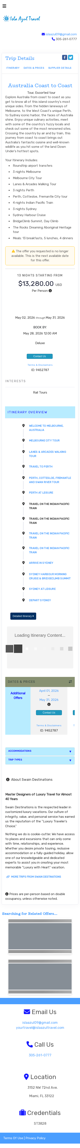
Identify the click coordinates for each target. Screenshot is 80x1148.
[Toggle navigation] (4, 7)
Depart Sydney (40, 600)
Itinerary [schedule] (13, 68)
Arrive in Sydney (41, 562)
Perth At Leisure (41, 492)
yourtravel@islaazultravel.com (40, 1028)
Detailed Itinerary (23, 616)
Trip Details (20, 58)
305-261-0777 (40, 1055)
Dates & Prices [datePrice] (34, 68)
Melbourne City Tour (44, 440)
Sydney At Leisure (42, 589)
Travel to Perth (40, 466)
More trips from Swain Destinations (33, 876)
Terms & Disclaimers (40, 364)
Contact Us (39, 356)
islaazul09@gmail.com (61, 34)
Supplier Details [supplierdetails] (59, 68)
